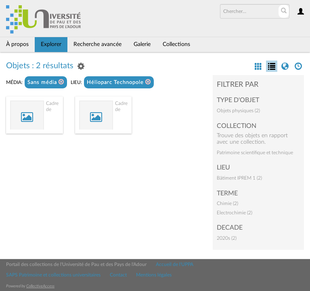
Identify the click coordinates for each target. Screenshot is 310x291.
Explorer (51, 44)
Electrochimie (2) (234, 212)
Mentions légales (154, 274)
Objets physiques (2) (238, 110)
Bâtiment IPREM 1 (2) (239, 178)
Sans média (45, 82)
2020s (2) (227, 238)
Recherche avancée (97, 44)
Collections (176, 44)
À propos (17, 44)
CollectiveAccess (40, 286)
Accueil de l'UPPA (174, 264)
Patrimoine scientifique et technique (255, 152)
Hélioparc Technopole (119, 82)
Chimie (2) (227, 203)
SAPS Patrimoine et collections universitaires (53, 274)
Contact (118, 274)
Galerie (142, 44)
